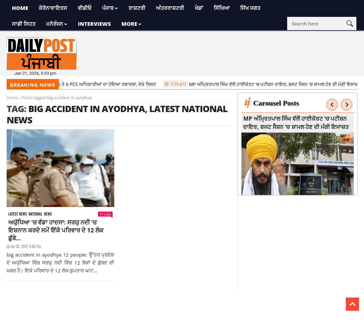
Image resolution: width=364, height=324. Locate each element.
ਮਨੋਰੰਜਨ (54, 23)
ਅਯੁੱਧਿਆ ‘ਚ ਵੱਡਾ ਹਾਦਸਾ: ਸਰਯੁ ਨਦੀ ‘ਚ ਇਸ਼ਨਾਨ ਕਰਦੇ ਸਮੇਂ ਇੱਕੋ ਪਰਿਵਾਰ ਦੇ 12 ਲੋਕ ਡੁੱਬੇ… (55, 230)
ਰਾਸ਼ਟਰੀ (137, 8)
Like (105, 214)
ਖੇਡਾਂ (199, 8)
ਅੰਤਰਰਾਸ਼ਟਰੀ (170, 8)
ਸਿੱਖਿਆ (222, 8)
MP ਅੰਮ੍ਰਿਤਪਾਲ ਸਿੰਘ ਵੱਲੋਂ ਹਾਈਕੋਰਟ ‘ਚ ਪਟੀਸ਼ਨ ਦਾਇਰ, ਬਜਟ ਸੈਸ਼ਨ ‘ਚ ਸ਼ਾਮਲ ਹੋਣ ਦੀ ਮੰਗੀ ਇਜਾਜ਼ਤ (264, 84)
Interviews (94, 23)
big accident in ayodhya (86, 108)
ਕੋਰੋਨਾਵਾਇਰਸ (53, 8)
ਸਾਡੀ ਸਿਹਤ (23, 23)
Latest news (17, 214)
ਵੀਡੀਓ (84, 8)
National (35, 214)
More (129, 23)
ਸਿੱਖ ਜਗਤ (250, 8)
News (48, 214)
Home (20, 8)
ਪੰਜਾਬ (108, 8)
